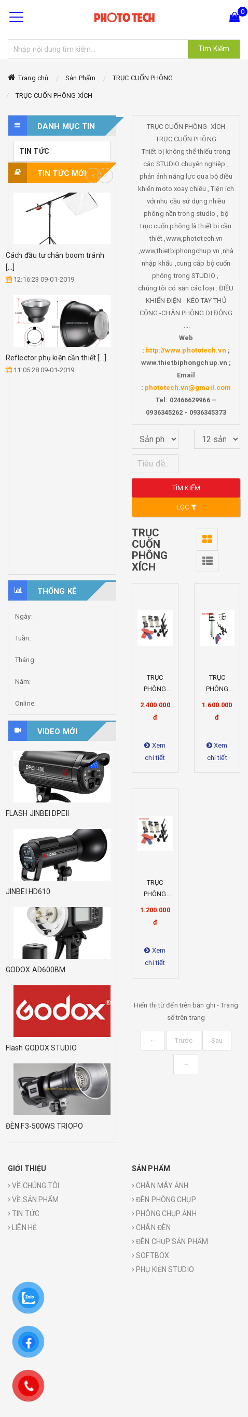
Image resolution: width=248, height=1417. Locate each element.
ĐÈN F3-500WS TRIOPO (44, 1126)
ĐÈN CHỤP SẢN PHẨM (170, 1241)
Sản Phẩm (80, 78)
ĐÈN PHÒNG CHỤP (164, 1199)
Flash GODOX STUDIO (41, 1048)
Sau (217, 1040)
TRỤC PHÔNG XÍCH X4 (217, 689)
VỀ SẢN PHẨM (33, 1199)
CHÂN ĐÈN (151, 1227)
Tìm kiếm (186, 488)
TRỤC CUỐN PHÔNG (143, 78)
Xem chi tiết (155, 751)
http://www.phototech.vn (186, 350)
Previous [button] (93, 175)
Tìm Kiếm (213, 49)
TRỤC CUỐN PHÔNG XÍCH (54, 95)
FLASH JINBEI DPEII (37, 813)
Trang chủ (33, 78)
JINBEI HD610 (28, 891)
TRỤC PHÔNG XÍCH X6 (155, 689)
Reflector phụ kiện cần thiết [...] (56, 358)
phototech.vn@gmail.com (188, 387)
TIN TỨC (34, 151)
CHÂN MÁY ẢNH (160, 1185)
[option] (62, 284)
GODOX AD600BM (35, 970)
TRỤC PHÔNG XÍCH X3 (155, 894)
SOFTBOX (150, 1255)
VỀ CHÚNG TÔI (33, 1185)
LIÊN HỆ (22, 1227)
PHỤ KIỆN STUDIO (163, 1269)
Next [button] (105, 175)
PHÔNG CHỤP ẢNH (164, 1213)
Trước (183, 1040)
